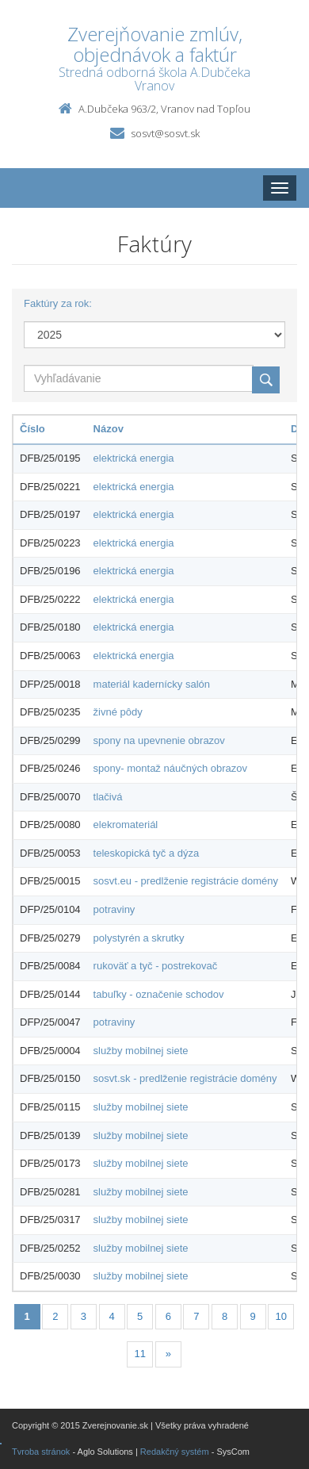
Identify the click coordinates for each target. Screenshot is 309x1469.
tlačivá (108, 797)
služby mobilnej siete (141, 1051)
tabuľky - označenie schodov (158, 994)
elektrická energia (133, 458)
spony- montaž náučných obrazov (170, 768)
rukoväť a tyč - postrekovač (155, 966)
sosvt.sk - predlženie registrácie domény (185, 1078)
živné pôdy (118, 712)
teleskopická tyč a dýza (146, 853)
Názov (108, 429)
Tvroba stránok (41, 1451)
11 (139, 1354)
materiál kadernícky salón (151, 684)
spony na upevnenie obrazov (159, 740)
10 (281, 1316)
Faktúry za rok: (58, 303)
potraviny (114, 909)
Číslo (32, 429)
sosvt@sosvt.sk (165, 133)
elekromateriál (125, 824)
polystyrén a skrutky (139, 938)
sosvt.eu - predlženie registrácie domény (185, 881)
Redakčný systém (174, 1451)
